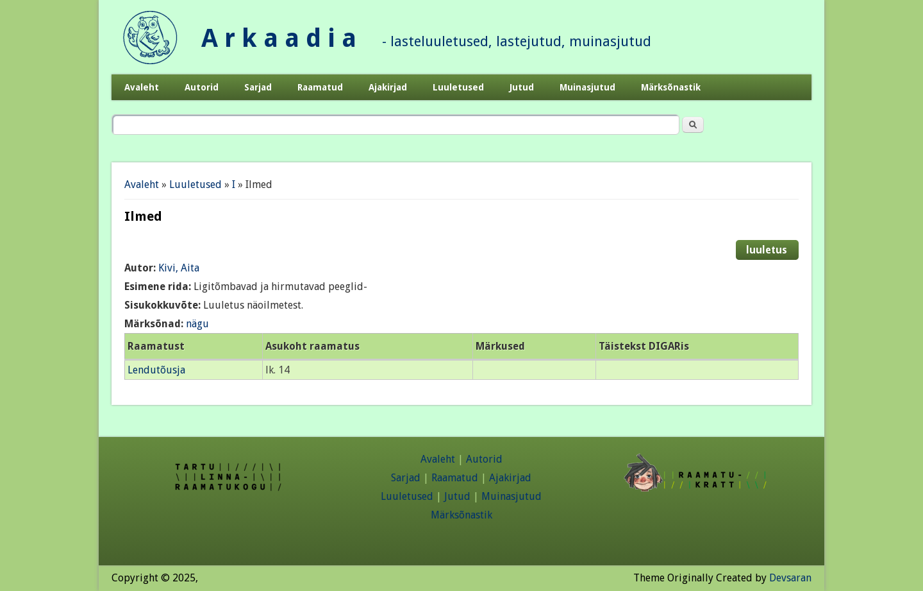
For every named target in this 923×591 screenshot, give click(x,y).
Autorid (202, 87)
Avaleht (141, 87)
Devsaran (790, 578)
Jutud (522, 87)
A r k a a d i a (278, 38)
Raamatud (320, 87)
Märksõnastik (671, 87)
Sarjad (258, 87)
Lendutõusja (156, 370)
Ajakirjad (388, 87)
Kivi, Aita (178, 268)
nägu (197, 324)
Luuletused (458, 87)
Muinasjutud (587, 87)
